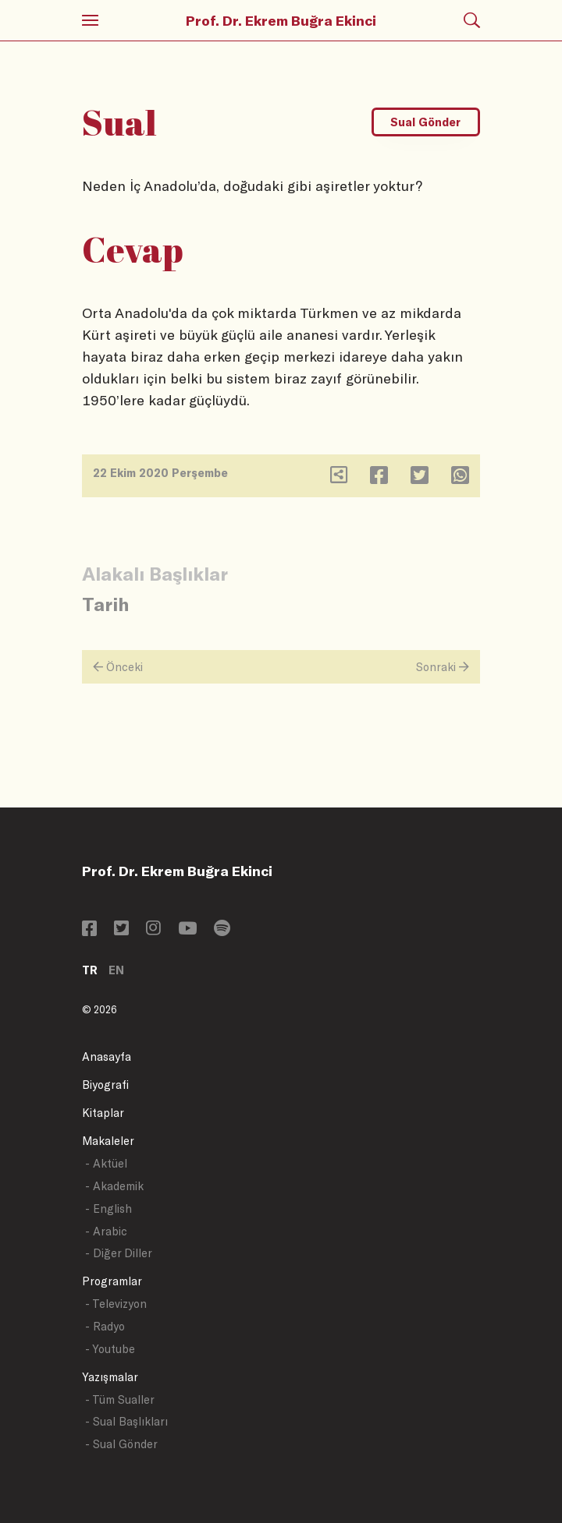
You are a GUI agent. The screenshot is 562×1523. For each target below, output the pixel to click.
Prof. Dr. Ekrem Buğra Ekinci (281, 20)
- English (108, 1208)
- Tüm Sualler (120, 1399)
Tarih (105, 603)
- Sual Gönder (121, 1444)
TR (90, 970)
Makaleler (108, 1140)
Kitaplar (103, 1112)
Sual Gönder (425, 122)
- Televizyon (116, 1303)
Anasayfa (106, 1056)
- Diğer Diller (118, 1253)
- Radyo (105, 1326)
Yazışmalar (110, 1376)
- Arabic (106, 1231)
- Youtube (110, 1348)
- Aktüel (106, 1163)
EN (116, 970)
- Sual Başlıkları (126, 1421)
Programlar (112, 1281)
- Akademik (114, 1186)
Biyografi (105, 1084)
